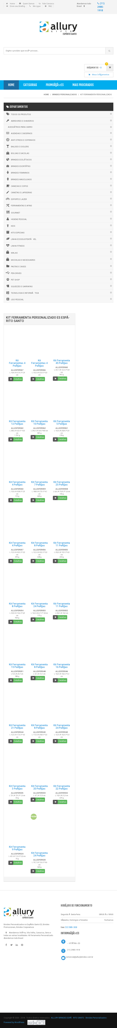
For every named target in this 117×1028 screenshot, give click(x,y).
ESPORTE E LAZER (16, 198)
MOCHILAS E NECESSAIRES (20, 259)
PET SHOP (12, 279)
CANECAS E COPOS (16, 185)
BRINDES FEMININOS (17, 172)
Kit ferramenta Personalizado (40, 935)
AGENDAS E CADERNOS (18, 133)
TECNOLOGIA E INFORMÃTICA (22, 292)
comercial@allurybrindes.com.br (79, 957)
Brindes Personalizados (96, 1018)
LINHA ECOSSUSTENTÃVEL (20, 238)
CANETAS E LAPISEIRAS (18, 192)
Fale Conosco (48, 4)
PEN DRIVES (13, 272)
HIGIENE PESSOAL (16, 218)
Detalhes (18, 379)
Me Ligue (37, 6)
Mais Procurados (83, 85)
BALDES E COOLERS (17, 146)
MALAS (11, 252)
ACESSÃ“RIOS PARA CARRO (20, 127)
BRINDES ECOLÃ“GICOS (18, 159)
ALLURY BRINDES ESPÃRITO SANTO (67, 1018)
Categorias (30, 85)
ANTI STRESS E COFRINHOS (20, 139)
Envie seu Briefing (17, 6)
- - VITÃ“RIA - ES (73, 943)
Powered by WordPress (14, 1022)
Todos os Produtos (18, 114)
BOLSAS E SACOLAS (17, 152)
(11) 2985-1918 (101, 7)
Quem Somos (28, 4)
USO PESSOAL (14, 299)
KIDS (10, 225)
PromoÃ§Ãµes (55, 85)
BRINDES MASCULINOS (18, 179)
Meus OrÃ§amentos (99, 75)
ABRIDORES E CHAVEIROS (19, 120)
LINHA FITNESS (15, 245)
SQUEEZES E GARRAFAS (19, 286)
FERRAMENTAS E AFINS (18, 205)
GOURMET (12, 212)
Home (12, 4)
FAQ (50, 6)
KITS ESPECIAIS (15, 232)
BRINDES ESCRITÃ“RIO (17, 166)
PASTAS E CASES (15, 266)
